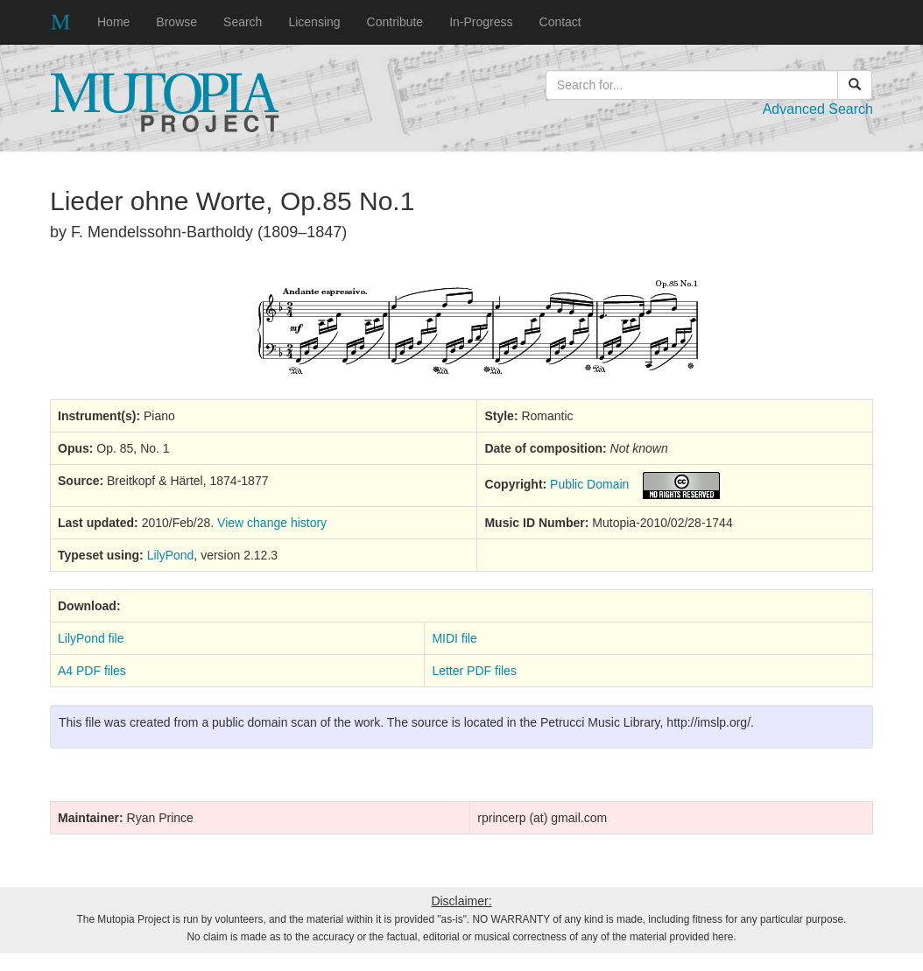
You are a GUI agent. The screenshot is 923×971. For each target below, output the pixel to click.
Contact (560, 22)
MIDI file (454, 638)
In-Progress (480, 22)
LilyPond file (91, 638)
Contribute (395, 22)
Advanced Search (818, 109)
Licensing (314, 22)
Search (242, 22)
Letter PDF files (474, 671)
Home (113, 22)
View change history (272, 523)
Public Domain (589, 484)
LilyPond (170, 555)
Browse (176, 22)
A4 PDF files (92, 671)
